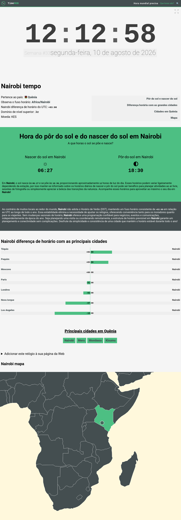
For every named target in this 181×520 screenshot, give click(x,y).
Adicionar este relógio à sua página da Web (34, 357)
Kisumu (111, 343)
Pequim (5, 260)
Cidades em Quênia (165, 111)
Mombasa (95, 343)
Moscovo (6, 271)
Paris (4, 281)
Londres (5, 292)
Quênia (30, 97)
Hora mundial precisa (146, 3)
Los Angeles (7, 313)
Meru (81, 343)
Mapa (174, 117)
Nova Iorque (7, 302)
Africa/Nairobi (41, 102)
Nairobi (69, 343)
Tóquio (4, 250)
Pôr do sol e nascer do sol (161, 98)
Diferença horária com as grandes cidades (152, 105)
